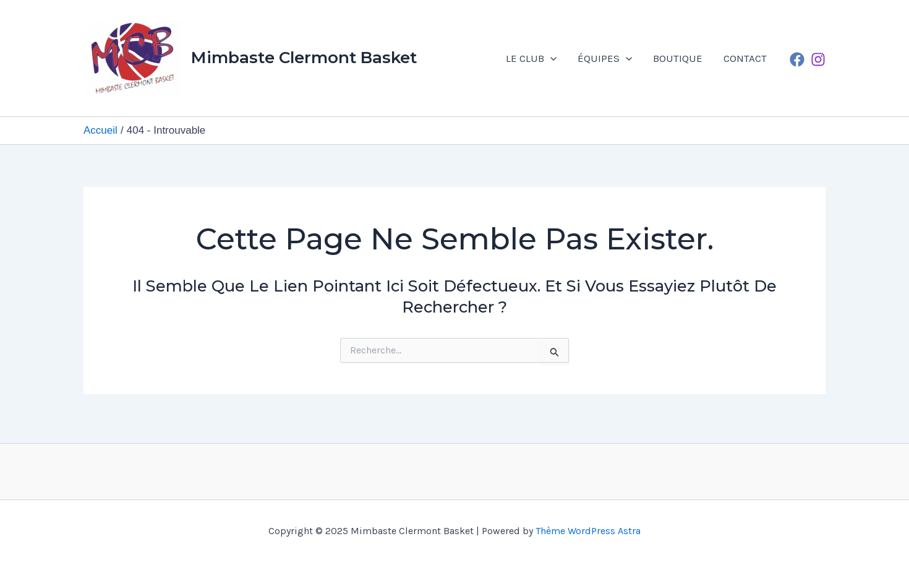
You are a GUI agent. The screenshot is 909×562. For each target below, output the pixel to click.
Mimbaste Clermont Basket (304, 57)
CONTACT (745, 58)
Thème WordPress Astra (588, 531)
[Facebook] (797, 59)
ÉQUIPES (605, 58)
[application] (550, 58)
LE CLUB (531, 58)
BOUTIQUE (677, 58)
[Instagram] (818, 59)
